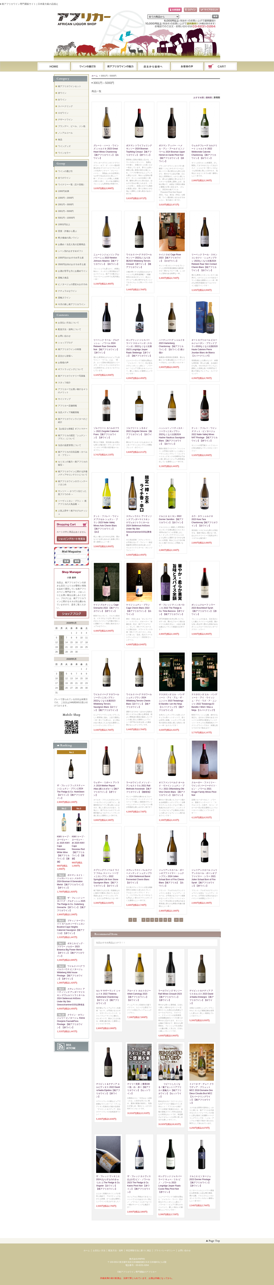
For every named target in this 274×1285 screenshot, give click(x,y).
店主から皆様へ (65, 356)
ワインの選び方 (87, 66)
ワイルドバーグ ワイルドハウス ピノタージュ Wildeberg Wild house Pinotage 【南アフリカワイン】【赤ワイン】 (71, 972)
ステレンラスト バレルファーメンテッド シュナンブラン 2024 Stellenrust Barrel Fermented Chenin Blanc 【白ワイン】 (139, 876)
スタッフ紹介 (64, 382)
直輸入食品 (63, 277)
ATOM (70, 1048)
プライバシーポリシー (164, 1250)
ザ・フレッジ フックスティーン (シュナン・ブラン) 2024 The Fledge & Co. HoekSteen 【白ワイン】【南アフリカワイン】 (71, 791)
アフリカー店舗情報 (67, 405)
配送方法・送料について (69, 329)
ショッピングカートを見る (72, 539)
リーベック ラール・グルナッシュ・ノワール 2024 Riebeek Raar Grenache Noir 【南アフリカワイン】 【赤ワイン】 (106, 346)
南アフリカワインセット (69, 86)
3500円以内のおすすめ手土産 (72, 264)
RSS (68, 1045)
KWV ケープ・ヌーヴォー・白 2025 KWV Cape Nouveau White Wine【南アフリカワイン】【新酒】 (64, 849)
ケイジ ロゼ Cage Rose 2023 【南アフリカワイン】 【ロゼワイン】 (170, 257)
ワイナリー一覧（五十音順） (71, 184)
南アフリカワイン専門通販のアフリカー (138, 1272)
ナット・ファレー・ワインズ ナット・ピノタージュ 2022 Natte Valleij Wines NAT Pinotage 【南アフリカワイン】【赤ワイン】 (205, 434)
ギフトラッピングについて (70, 369)
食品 (60, 139)
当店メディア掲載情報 (68, 412)
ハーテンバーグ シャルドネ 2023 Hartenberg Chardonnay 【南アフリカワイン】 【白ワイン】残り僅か (172, 346)
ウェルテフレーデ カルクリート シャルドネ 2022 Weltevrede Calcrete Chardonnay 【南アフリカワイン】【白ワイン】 (204, 151)
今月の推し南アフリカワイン (71, 304)
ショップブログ (65, 342)
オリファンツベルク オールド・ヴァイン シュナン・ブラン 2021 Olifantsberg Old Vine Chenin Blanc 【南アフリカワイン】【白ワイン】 (172, 788)
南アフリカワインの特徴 (69, 349)
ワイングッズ (64, 146)
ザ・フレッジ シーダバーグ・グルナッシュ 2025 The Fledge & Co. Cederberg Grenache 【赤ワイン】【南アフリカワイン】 (71, 904)
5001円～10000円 (66, 218)
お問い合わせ (187, 66)
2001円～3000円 (66, 204)
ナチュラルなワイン (67, 291)
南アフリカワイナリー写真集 (71, 376)
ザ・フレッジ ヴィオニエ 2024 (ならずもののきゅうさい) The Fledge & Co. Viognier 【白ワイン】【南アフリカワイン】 (108, 1182)
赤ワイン (62, 93)
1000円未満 (63, 191)
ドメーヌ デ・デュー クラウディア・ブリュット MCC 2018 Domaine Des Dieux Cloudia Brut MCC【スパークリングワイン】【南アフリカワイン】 (201, 1093)
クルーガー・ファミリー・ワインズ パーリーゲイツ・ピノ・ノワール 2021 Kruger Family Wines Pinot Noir (204, 788)
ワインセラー (64, 153)
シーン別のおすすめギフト (70, 251)
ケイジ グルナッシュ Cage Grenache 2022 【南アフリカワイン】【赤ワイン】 (106, 608)
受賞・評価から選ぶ (67, 231)
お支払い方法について (68, 322)
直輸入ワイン (64, 297)
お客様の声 (63, 362)
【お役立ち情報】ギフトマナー (72, 429)
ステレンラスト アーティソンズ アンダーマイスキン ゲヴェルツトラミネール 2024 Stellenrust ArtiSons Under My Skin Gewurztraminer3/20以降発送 (139, 525)
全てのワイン (64, 178)
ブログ (154, 66)
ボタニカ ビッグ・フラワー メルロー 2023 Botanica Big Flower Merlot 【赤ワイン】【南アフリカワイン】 (71, 949)
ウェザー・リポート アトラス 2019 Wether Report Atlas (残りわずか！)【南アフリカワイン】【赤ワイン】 (106, 788)
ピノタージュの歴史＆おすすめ (72, 284)
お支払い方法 (99, 1250)
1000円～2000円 (66, 198)
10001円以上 (64, 224)
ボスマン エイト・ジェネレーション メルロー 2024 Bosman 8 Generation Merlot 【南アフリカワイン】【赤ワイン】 (71, 881)
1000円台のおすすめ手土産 (71, 258)
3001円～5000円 (66, 211)
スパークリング (65, 106)
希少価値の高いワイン (68, 238)
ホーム (53, 66)
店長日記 (72, 614)
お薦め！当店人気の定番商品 (71, 244)
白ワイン (62, 99)
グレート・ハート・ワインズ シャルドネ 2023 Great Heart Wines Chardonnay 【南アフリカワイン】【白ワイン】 (106, 151)
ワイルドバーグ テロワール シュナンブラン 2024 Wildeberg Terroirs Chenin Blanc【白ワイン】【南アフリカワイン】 (139, 700)
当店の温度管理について (69, 445)
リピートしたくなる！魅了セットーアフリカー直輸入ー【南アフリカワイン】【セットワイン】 (169, 1090)
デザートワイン (65, 119)
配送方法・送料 (115, 1250)
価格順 (209, 97)
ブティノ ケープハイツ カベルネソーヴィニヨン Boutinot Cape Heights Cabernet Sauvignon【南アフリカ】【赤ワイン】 (71, 926)
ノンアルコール (65, 133)
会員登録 (175, 10)
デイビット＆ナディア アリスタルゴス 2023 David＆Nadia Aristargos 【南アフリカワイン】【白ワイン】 (201, 997)
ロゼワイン (63, 113)
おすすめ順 (198, 97)
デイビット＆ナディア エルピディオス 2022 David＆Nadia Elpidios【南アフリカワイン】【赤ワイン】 (108, 1090)
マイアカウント (209, 10)
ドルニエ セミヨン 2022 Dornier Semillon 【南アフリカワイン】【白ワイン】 (171, 519)
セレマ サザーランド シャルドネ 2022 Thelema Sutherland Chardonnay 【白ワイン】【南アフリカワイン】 (108, 997)
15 (176, 920)
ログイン (190, 10)
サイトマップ (64, 399)
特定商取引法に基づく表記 (138, 1250)
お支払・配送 (120, 66)
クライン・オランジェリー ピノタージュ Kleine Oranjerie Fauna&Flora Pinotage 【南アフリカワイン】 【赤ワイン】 (71, 1021)
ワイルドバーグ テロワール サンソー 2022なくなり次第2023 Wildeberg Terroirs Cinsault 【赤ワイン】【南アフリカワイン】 (139, 260)
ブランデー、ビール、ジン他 (71, 126)
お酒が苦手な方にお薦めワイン (72, 271)
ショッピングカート (220, 66)
